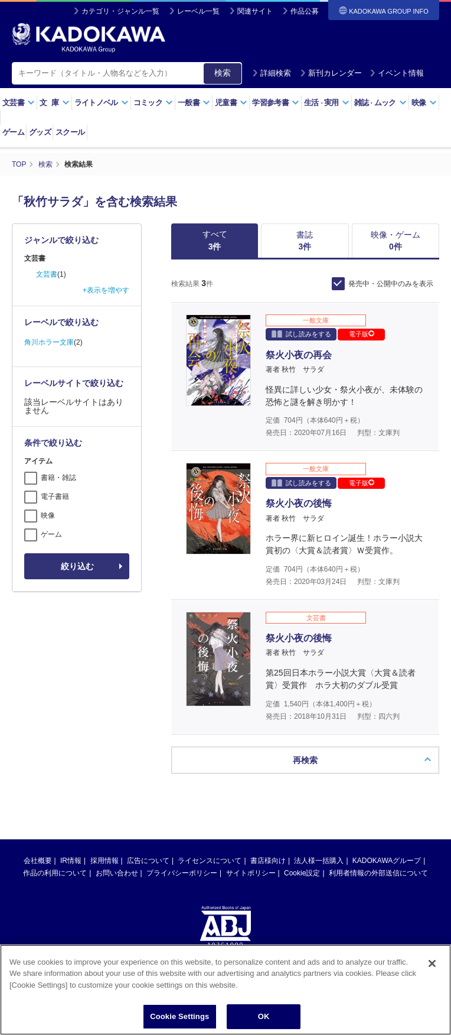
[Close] (432, 965)
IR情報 (70, 860)
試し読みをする (301, 334)
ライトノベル (101, 102)
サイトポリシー (251, 873)
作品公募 (304, 11)
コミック (153, 102)
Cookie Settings (179, 1018)
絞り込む (77, 566)
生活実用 (326, 102)
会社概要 (38, 860)
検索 (222, 72)
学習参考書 (275, 102)
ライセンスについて (209, 860)
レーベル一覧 (198, 11)
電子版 (361, 334)
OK (264, 1018)
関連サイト (255, 11)
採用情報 (104, 860)
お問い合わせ (117, 873)
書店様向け (268, 860)
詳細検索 (271, 73)
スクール (69, 132)
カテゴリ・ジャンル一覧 (120, 11)
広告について (148, 860)
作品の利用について (55, 873)
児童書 (231, 102)
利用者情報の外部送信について (378, 873)
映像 (424, 102)
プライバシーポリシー (181, 873)
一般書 (194, 102)
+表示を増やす (106, 290)
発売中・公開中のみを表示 (390, 284)
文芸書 (18, 102)
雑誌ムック (380, 102)
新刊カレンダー (331, 73)
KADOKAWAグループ (386, 860)
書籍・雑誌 (58, 477)
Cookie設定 (302, 873)
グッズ (40, 132)
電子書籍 (55, 496)
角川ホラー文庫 (49, 342)
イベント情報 (397, 73)
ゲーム (13, 132)
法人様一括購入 (319, 860)
